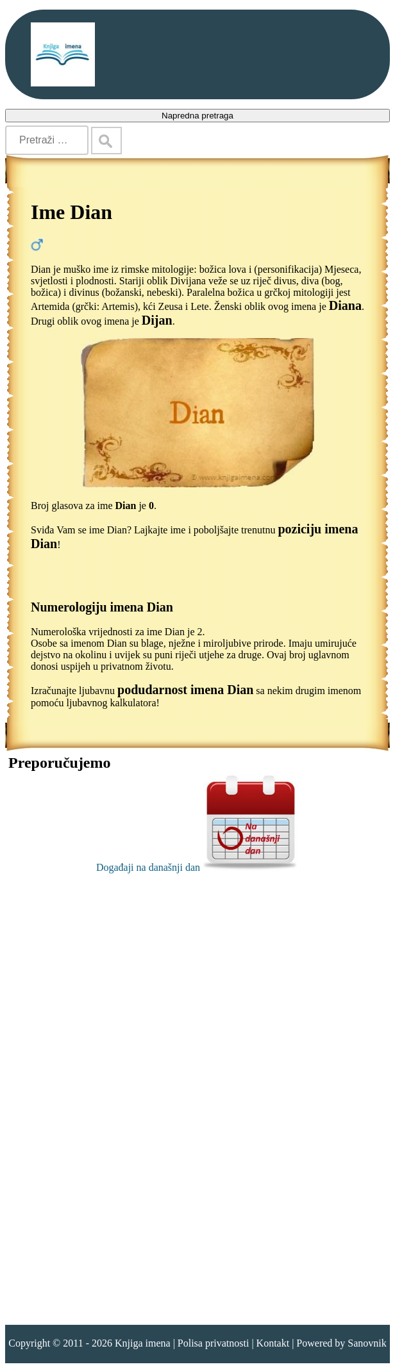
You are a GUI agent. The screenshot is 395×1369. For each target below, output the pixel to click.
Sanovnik (367, 1343)
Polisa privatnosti (213, 1343)
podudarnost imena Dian (185, 690)
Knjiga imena (143, 1343)
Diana (345, 305)
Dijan (157, 320)
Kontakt (273, 1343)
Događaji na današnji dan (197, 867)
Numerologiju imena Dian (102, 607)
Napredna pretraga (197, 115)
